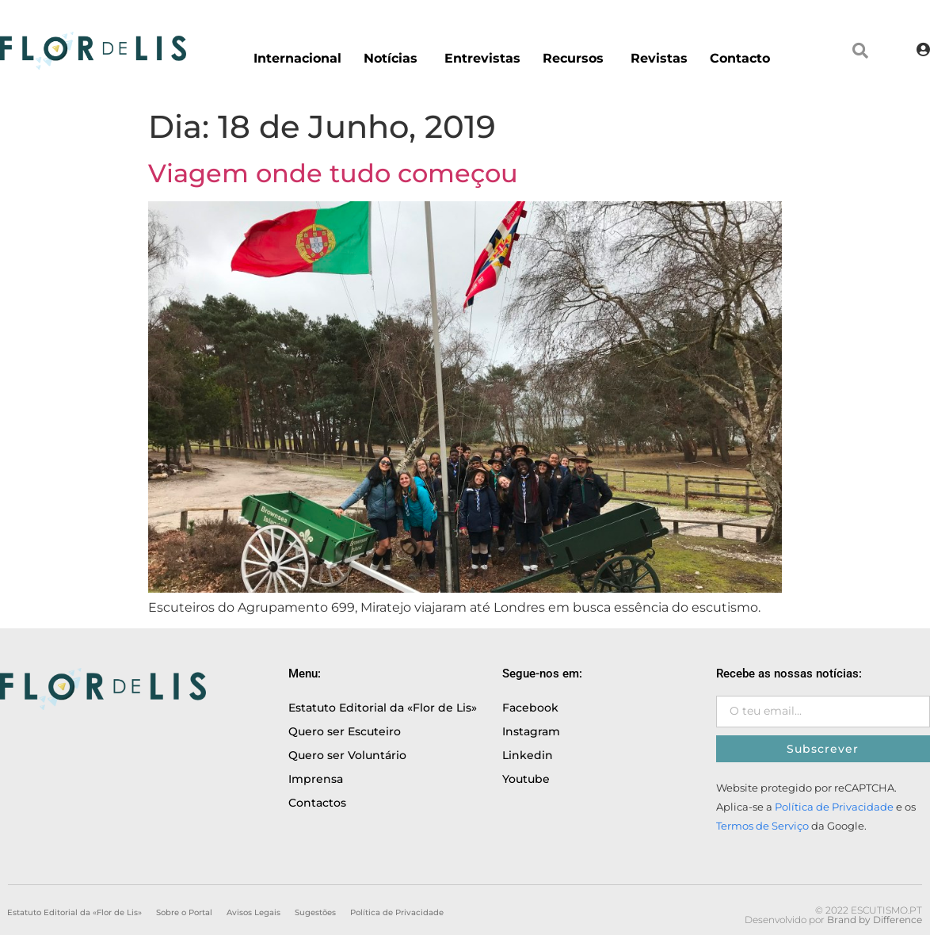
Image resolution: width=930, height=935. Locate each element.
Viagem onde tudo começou (333, 173)
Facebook (530, 707)
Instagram (531, 731)
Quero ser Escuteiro (344, 731)
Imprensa (315, 779)
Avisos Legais (253, 912)
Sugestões (315, 912)
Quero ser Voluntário (347, 755)
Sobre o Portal (184, 912)
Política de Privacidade (834, 807)
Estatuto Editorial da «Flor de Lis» (382, 707)
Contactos (317, 803)
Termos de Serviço (762, 826)
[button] (860, 51)
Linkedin (527, 755)
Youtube (526, 779)
